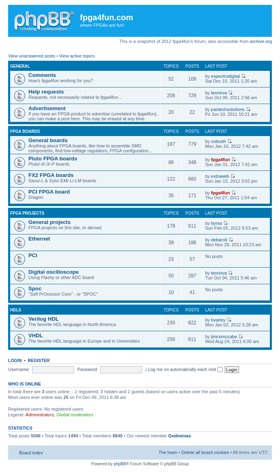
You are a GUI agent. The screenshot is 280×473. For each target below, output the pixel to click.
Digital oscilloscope (53, 272)
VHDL (35, 335)
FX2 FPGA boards (51, 175)
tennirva (219, 92)
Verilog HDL (43, 319)
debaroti (219, 239)
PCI (32, 255)
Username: (19, 369)
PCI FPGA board (49, 192)
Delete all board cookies (205, 452)
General (20, 66)
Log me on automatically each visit (185, 369)
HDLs (15, 310)
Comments (42, 75)
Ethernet (39, 239)
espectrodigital (225, 76)
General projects (49, 222)
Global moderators (74, 414)
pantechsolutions (228, 109)
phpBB (120, 464)
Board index (31, 452)
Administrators (40, 414)
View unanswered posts (31, 55)
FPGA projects (27, 213)
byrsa (216, 223)
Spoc (34, 289)
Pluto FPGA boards (52, 159)
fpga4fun (220, 159)
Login (15, 360)
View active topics (77, 55)
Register (39, 360)
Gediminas (179, 435)
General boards (48, 140)
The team (168, 452)
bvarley (218, 319)
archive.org (261, 41)
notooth (218, 141)
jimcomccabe (224, 336)
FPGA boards (25, 131)
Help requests (46, 92)
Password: (87, 369)
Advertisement (47, 108)
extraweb (220, 176)
